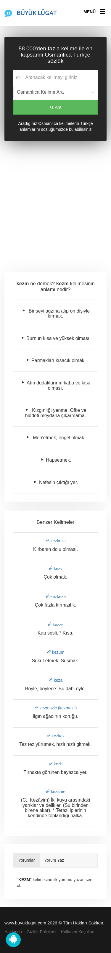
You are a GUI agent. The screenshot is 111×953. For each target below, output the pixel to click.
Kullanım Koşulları (77, 931)
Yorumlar (26, 860)
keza (55, 680)
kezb (55, 764)
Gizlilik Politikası (41, 931)
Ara (56, 107)
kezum (55, 652)
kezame (55, 791)
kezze (55, 624)
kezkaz (55, 736)
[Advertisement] (55, 205)
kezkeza (55, 541)
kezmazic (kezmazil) (55, 708)
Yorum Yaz (54, 860)
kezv (55, 568)
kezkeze (55, 596)
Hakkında (13, 931)
